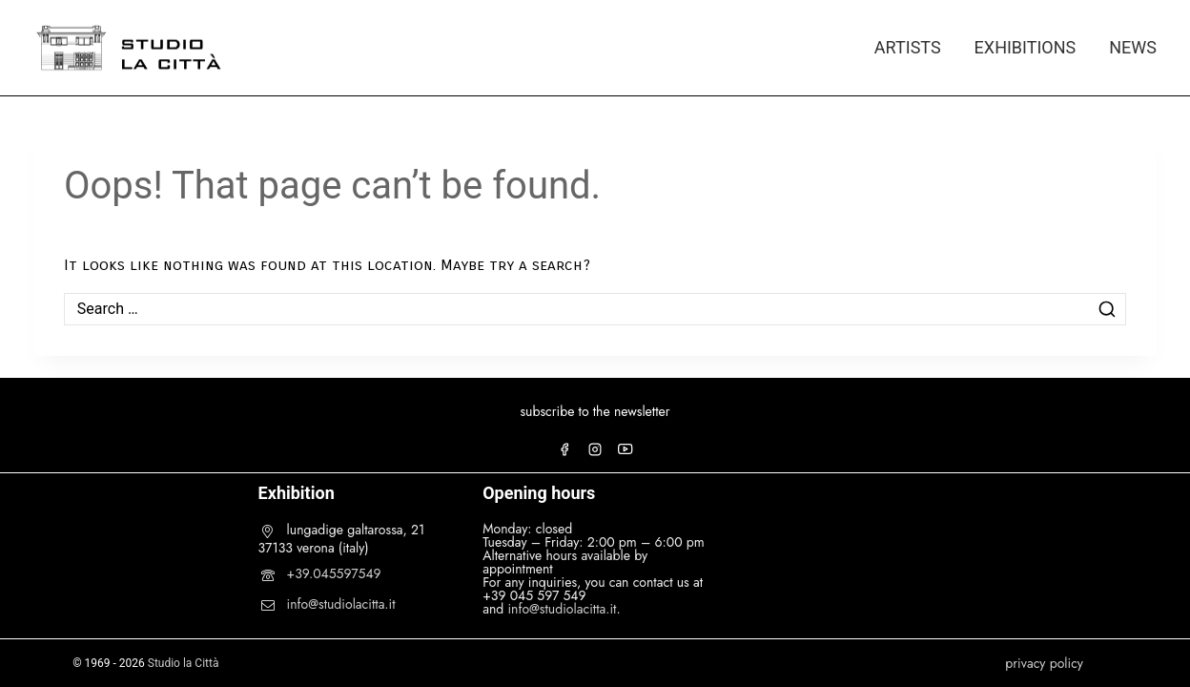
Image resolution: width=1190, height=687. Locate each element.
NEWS (1133, 47)
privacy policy (1044, 663)
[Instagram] (595, 449)
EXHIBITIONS (1026, 47)
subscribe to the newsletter (594, 411)
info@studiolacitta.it (341, 604)
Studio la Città (183, 663)
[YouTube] (625, 449)
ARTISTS (907, 47)
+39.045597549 (334, 573)
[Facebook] (564, 449)
